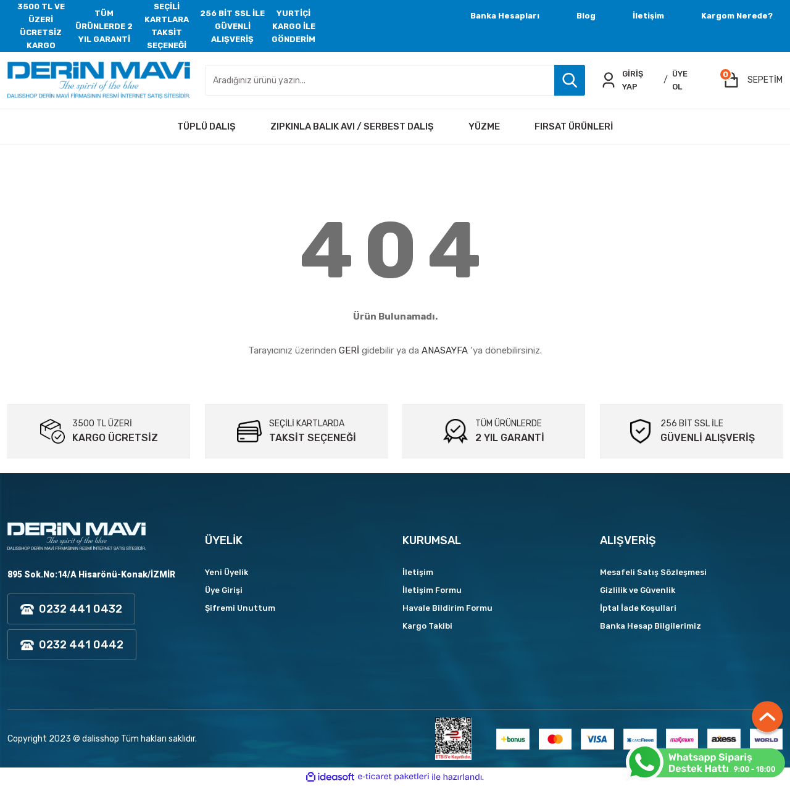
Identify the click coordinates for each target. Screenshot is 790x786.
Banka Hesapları (504, 15)
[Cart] (753, 80)
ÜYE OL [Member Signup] (680, 80)
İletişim (648, 15)
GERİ (349, 350)
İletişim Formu (432, 590)
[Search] (395, 80)
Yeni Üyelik (226, 572)
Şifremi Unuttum (240, 608)
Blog (586, 15)
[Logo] (98, 80)
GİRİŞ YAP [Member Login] (632, 80)
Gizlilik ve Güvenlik (637, 590)
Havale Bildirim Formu (447, 608)
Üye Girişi (224, 590)
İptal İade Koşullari (638, 608)
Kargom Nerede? (737, 15)
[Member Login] (608, 80)
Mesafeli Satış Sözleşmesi (653, 572)
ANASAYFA (445, 350)
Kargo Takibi (427, 626)
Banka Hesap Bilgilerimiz (650, 626)
